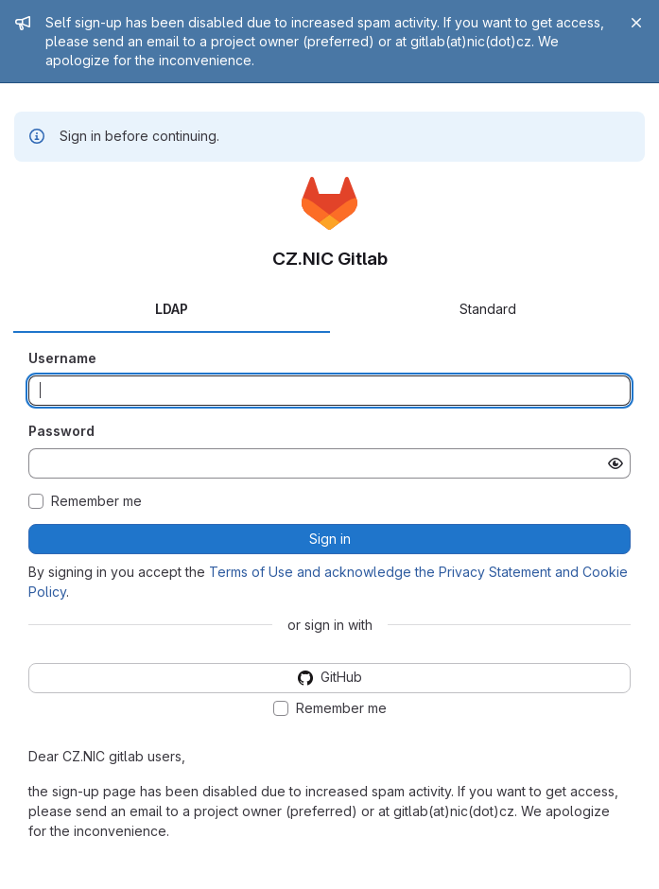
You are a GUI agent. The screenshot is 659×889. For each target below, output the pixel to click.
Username (62, 358)
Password (61, 431)
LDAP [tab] (171, 309)
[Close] (636, 22)
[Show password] (615, 463)
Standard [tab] (488, 309)
